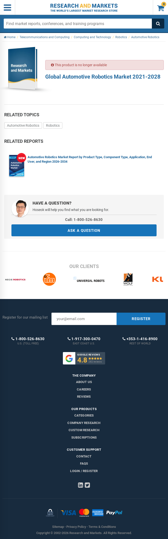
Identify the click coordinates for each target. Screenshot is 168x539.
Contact (83, 456)
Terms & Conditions (102, 527)
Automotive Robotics (23, 125)
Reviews (84, 396)
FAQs (84, 463)
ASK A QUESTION (84, 230)
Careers (84, 389)
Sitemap (58, 527)
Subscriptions (84, 437)
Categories (84, 415)
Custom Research (84, 430)
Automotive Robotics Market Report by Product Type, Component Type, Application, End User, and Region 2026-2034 (90, 159)
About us (84, 382)
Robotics (53, 125)
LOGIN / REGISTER (84, 471)
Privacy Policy (76, 527)
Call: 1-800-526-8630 (84, 219)
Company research (83, 423)
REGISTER (141, 319)
